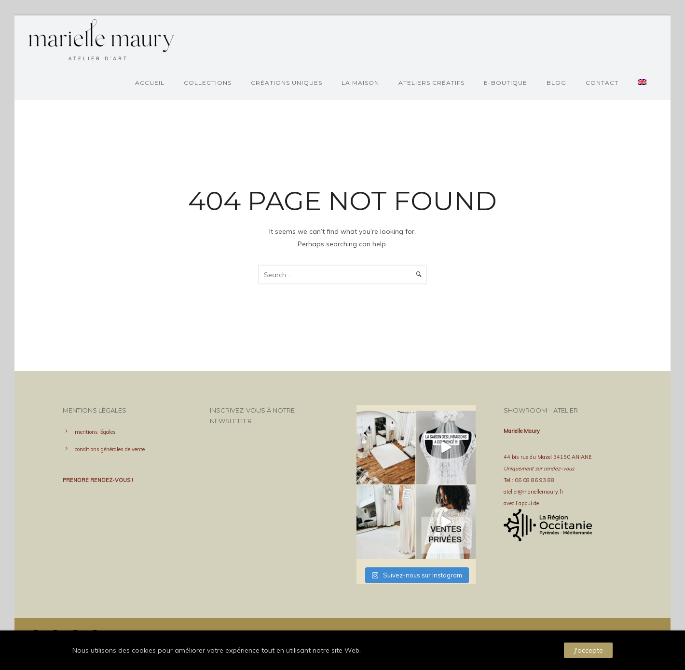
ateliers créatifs (431, 82)
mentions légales (95, 432)
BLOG (556, 82)
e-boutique (505, 82)
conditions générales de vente (110, 449)
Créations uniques (286, 82)
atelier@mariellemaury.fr (533, 491)
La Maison (360, 82)
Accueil (149, 82)
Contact (602, 82)
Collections (208, 82)
